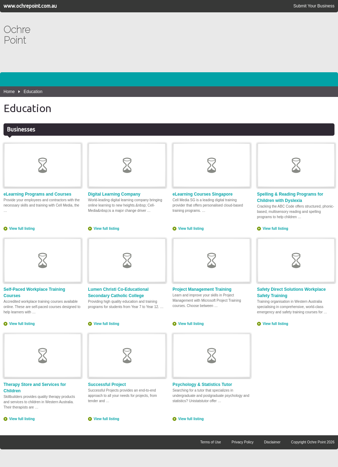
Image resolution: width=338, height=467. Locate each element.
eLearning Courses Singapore (211, 170)
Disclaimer (272, 442)
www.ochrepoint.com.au (30, 6)
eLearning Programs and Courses (42, 170)
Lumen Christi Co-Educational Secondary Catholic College (126, 268)
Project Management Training (211, 265)
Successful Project (126, 360)
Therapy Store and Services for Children (42, 363)
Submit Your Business (313, 6)
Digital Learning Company (126, 170)
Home (9, 91)
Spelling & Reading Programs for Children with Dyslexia (295, 173)
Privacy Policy (243, 442)
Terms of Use (210, 442)
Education (33, 91)
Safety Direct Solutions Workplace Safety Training (295, 268)
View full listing (22, 229)
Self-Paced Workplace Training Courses (42, 268)
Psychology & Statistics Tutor (211, 360)
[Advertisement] (300, 45)
